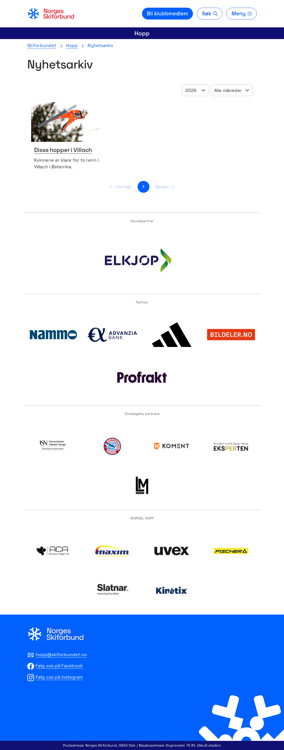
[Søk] (210, 14)
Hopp (141, 33)
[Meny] (241, 14)
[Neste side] (165, 187)
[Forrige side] (119, 187)
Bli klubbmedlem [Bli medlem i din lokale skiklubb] (167, 13)
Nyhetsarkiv (100, 45)
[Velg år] (195, 90)
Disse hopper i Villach (63, 150)
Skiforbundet (41, 45)
